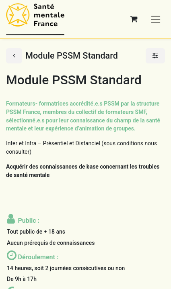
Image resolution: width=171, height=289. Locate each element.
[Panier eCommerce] (134, 19)
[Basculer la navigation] (155, 19)
